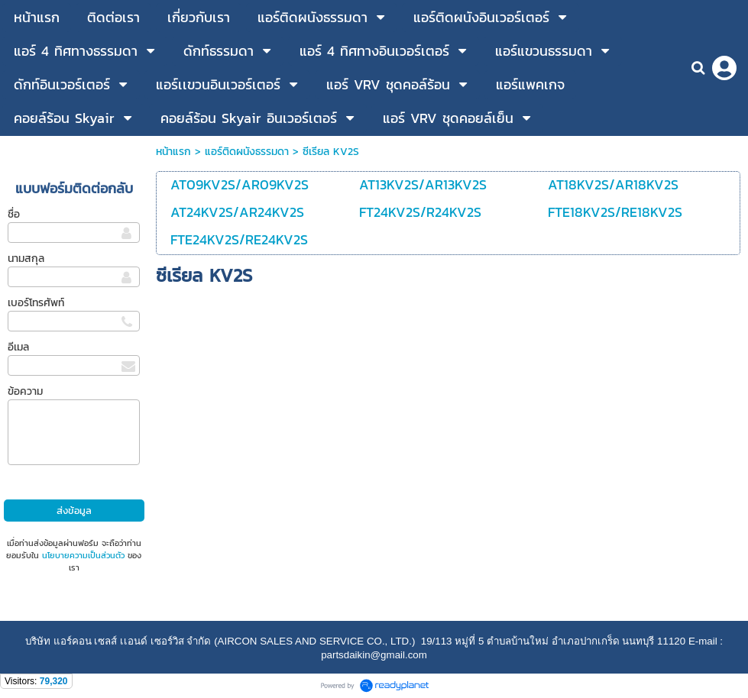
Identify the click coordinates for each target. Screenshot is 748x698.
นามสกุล (26, 258)
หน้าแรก (173, 152)
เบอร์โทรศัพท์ (36, 303)
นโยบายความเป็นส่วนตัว (83, 555)
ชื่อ (14, 214)
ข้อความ (25, 391)
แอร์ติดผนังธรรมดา (247, 152)
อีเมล (18, 347)
